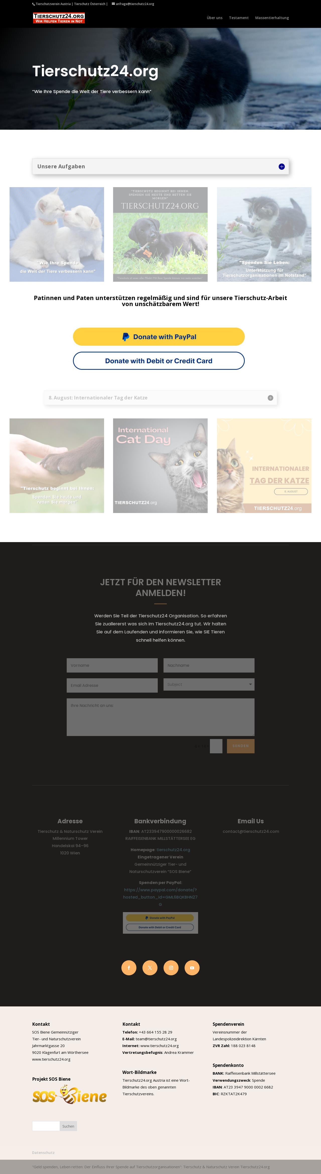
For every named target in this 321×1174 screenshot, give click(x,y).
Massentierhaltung (272, 18)
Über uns (214, 18)
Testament (239, 18)
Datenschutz (43, 1152)
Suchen (68, 1126)
